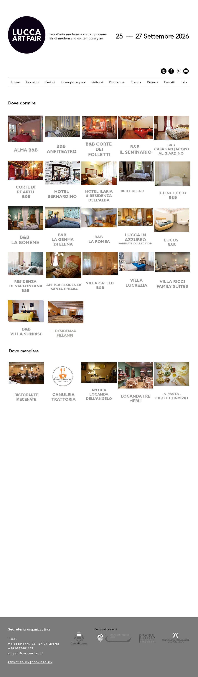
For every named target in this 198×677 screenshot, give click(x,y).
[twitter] (178, 71)
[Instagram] (163, 71)
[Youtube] (186, 71)
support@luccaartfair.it (25, 653)
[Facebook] (171, 71)
